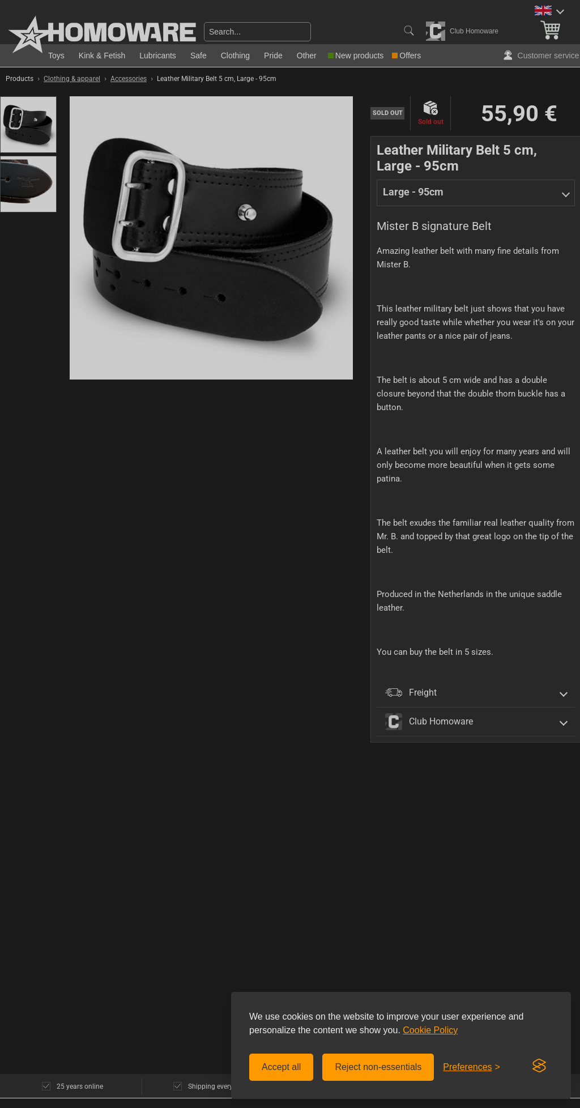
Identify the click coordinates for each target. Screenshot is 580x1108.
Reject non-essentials (378, 1067)
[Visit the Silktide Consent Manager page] (539, 1066)
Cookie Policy (430, 1030)
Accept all (281, 1067)
